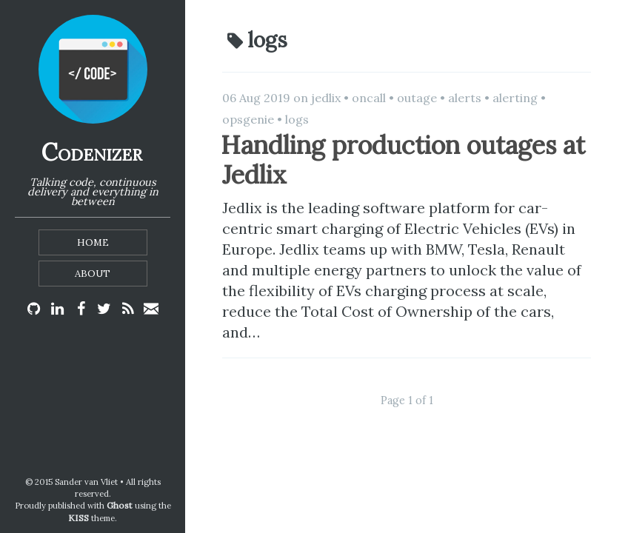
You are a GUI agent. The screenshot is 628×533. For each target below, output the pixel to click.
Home (93, 242)
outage (417, 97)
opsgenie (248, 119)
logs (297, 119)
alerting (515, 97)
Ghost (120, 505)
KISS (78, 517)
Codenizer (91, 152)
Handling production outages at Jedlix (403, 160)
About (92, 273)
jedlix (326, 97)
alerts (464, 97)
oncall (369, 97)
